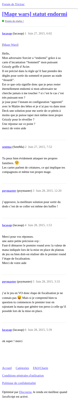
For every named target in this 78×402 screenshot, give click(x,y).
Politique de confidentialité (19, 383)
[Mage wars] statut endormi (34, 14)
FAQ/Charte (40, 368)
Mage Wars (10, 44)
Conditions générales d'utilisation (23, 375)
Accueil (7, 368)
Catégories (22, 368)
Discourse (25, 392)
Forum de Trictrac (13, 4)
